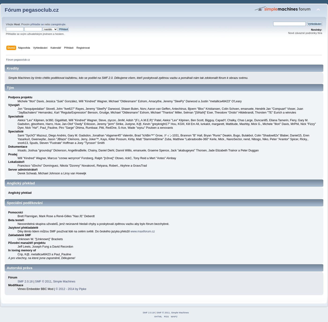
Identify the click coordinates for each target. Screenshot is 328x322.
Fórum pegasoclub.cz (32, 10)
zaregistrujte (58, 24)
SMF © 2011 (43, 281)
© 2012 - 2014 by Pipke (71, 289)
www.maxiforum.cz (142, 231)
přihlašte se (37, 24)
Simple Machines (64, 281)
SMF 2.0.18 (25, 281)
